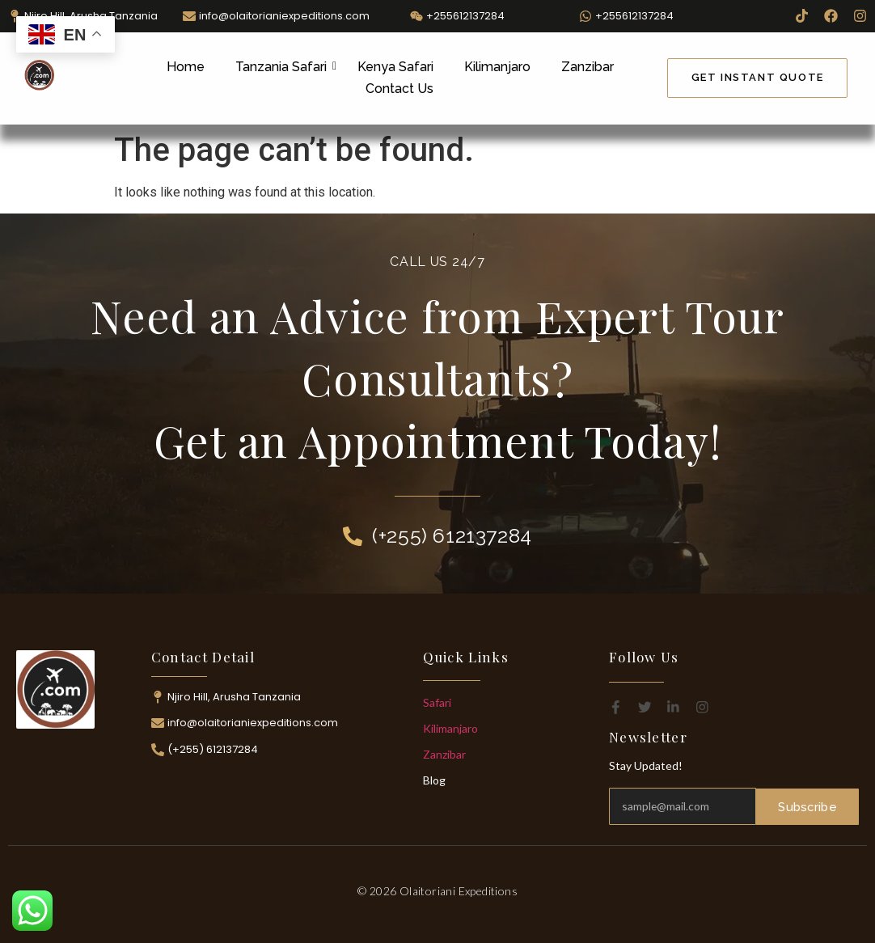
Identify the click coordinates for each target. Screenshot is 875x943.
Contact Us (399, 88)
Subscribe (808, 806)
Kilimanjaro (497, 66)
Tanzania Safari (284, 66)
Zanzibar (587, 66)
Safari (437, 702)
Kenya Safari (395, 66)
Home (186, 66)
